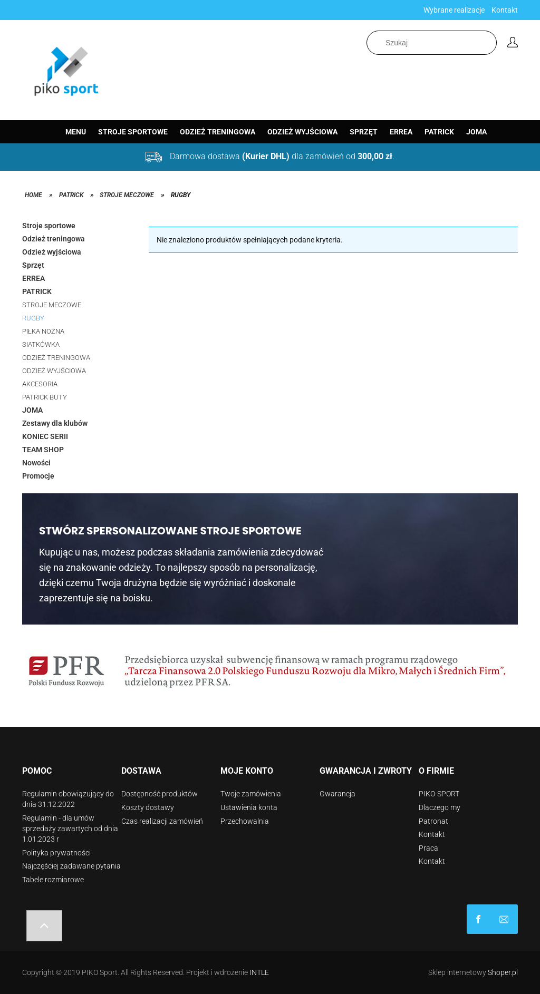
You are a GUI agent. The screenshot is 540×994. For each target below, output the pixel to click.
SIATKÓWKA (41, 344)
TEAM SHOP (43, 449)
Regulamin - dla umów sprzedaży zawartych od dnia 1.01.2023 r (70, 828)
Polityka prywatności (56, 853)
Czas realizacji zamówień (162, 821)
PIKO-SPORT (439, 794)
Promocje (38, 476)
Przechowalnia (244, 821)
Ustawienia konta (248, 807)
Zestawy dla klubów (55, 423)
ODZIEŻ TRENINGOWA (56, 358)
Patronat (433, 821)
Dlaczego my (439, 807)
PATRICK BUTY (44, 397)
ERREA (33, 278)
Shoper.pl (503, 972)
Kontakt (504, 10)
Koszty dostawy (147, 807)
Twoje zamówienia (250, 794)
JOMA (32, 410)
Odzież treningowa (53, 239)
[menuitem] (75, 131)
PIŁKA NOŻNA (43, 331)
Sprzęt (33, 265)
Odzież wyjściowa (51, 252)
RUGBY (33, 318)
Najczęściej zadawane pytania (71, 866)
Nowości (36, 463)
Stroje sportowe (48, 225)
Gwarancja (337, 794)
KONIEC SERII (45, 436)
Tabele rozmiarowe (53, 879)
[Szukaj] (491, 43)
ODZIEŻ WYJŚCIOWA (54, 371)
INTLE (259, 972)
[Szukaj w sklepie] (432, 42)
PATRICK (37, 291)
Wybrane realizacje (454, 10)
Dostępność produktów (159, 794)
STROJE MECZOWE (51, 305)
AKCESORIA (39, 384)
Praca (428, 848)
